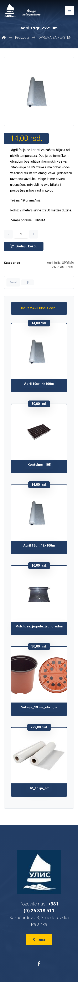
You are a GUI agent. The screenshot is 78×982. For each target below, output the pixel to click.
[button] (69, 10)
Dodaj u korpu (26, 246)
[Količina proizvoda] (21, 234)
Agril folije (54, 263)
